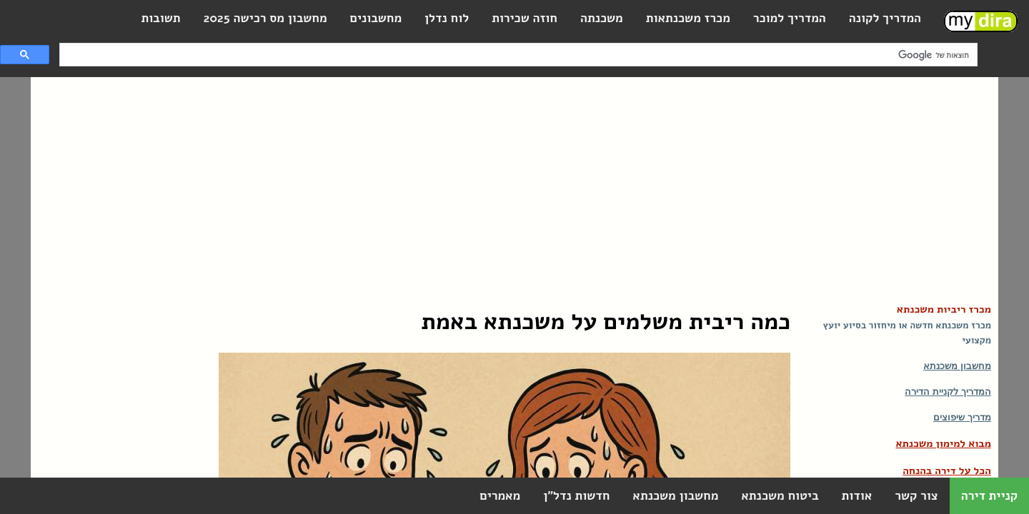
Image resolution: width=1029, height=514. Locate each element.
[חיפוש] (519, 55)
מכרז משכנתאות (688, 18)
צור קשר (916, 496)
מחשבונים (376, 18)
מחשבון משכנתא (957, 366)
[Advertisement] (514, 184)
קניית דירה (989, 496)
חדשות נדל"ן (576, 496)
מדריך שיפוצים (962, 417)
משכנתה (601, 18)
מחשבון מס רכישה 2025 (265, 18)
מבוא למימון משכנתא (942, 443)
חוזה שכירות (524, 18)
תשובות (160, 18)
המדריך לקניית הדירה (947, 391)
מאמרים (499, 496)
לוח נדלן (446, 18)
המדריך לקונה (885, 18)
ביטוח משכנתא (779, 496)
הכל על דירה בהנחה (947, 470)
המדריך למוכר (789, 18)
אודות (856, 496)
